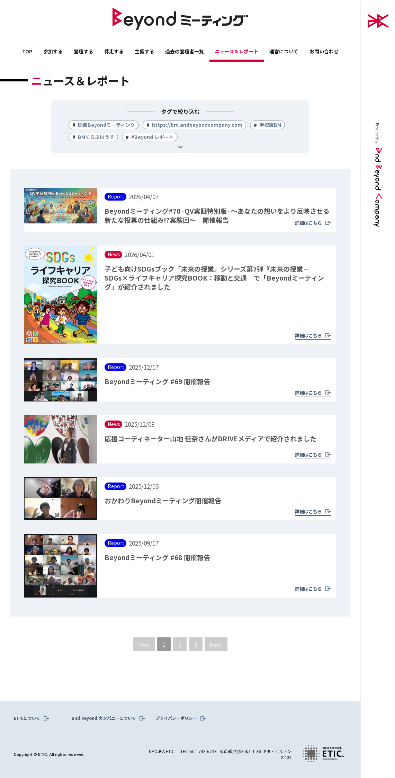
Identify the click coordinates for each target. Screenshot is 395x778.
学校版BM (270, 124)
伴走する (114, 51)
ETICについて (27, 718)
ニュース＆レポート (236, 51)
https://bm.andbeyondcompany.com (197, 124)
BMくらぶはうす (96, 136)
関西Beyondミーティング (106, 124)
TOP (27, 51)
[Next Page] (216, 644)
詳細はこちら (308, 223)
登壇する (83, 51)
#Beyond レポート (152, 136)
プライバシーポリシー (176, 718)
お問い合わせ (324, 51)
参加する (53, 51)
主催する (144, 51)
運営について (283, 51)
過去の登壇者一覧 (184, 51)
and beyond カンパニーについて (104, 718)
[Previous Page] (144, 644)
